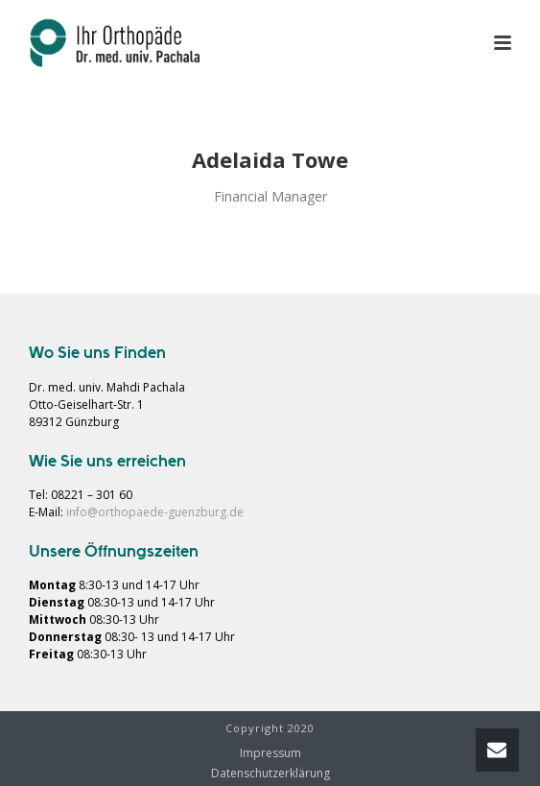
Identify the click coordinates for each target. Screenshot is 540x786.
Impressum (270, 753)
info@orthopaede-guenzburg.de (155, 512)
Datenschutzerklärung (270, 773)
